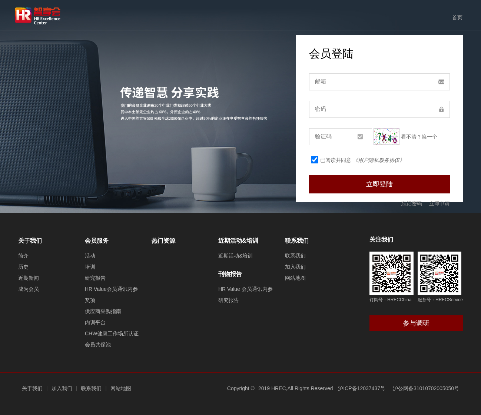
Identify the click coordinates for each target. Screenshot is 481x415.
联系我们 (297, 241)
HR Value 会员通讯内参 (245, 289)
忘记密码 (411, 203)
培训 (90, 267)
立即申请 (439, 203)
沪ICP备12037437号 (361, 388)
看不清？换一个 (419, 136)
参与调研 (416, 323)
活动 (90, 256)
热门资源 (163, 241)
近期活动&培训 (238, 241)
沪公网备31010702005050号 (426, 388)
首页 (457, 17)
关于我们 (30, 241)
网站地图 (295, 278)
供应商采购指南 (103, 311)
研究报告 (95, 278)
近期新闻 (28, 278)
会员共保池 (98, 345)
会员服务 (97, 241)
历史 (23, 267)
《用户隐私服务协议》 (379, 160)
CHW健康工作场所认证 (112, 333)
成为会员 (28, 289)
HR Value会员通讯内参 (111, 289)
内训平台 (95, 322)
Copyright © (241, 388)
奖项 (90, 300)
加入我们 (295, 267)
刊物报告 (230, 274)
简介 (23, 256)
